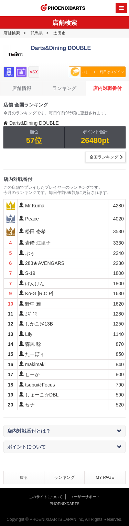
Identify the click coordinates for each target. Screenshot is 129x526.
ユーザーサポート (85, 497)
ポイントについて (64, 447)
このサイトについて (46, 497)
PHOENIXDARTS (63, 8)
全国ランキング (103, 157)
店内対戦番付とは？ (64, 431)
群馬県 (36, 33)
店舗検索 (11, 33)
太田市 (59, 33)
